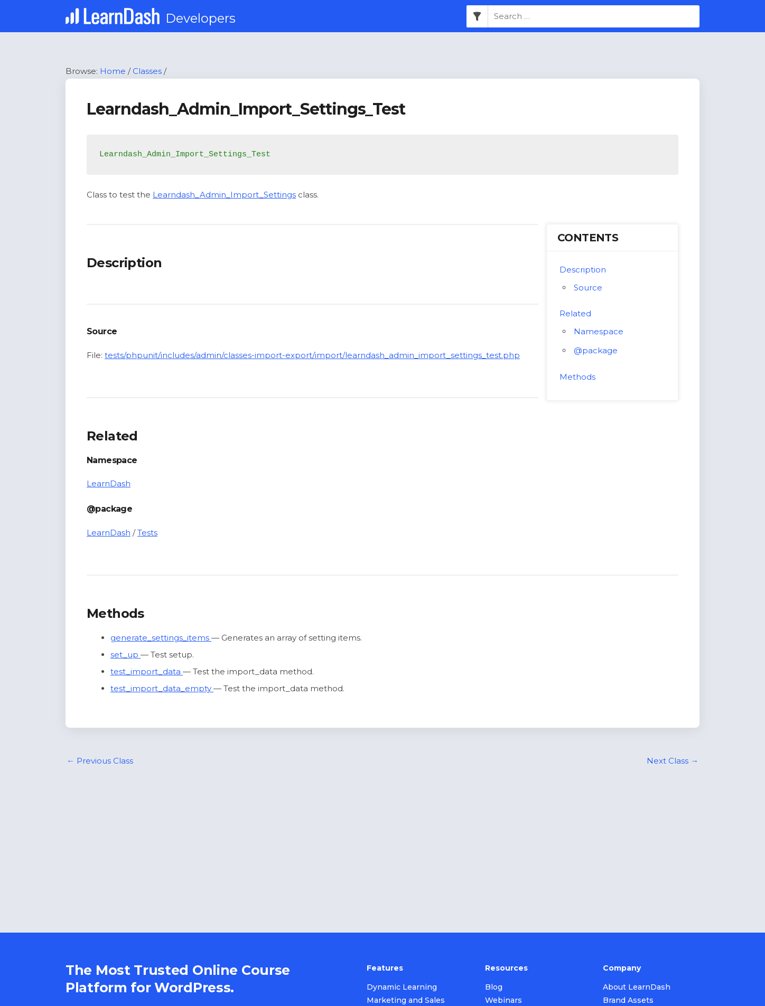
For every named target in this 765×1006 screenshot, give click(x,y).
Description (582, 270)
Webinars (503, 1000)
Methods (577, 377)
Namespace (598, 331)
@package (596, 350)
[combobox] (593, 16)
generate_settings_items (160, 638)
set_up (125, 655)
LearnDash (108, 483)
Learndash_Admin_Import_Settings (224, 195)
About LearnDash (636, 987)
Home (113, 71)
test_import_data (146, 671)
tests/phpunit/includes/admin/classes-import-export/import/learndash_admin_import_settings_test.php (312, 355)
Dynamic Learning (402, 987)
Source (588, 288)
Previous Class (100, 761)
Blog (493, 987)
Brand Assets (628, 1000)
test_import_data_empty (161, 688)
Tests (147, 533)
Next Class (672, 761)
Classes (147, 71)
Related (575, 313)
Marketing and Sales (406, 1000)
